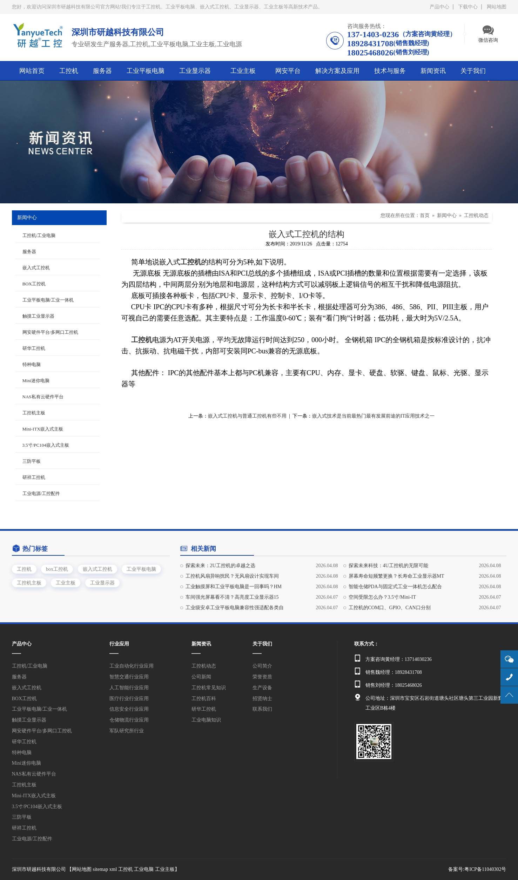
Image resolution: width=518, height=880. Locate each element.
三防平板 (31, 461)
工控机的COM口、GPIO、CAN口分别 (390, 637)
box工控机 (57, 584)
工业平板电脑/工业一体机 (48, 300)
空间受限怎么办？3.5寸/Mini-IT (382, 627)
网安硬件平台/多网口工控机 (50, 332)
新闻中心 (447, 215)
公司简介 (262, 666)
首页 (425, 215)
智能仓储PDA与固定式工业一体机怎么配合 (395, 616)
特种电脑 (31, 364)
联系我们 (262, 709)
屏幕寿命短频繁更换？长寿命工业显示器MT (396, 606)
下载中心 (468, 6)
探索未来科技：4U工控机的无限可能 (388, 595)
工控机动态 (476, 215)
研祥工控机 (33, 477)
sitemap (100, 869)
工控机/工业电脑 (39, 235)
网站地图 (496, 6)
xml (113, 869)
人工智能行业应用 (129, 687)
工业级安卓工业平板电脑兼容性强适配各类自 (235, 637)
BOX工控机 (34, 283)
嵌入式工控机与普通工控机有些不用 (247, 416)
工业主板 (65, 598)
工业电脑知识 (206, 720)
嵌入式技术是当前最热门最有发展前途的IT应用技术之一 (373, 416)
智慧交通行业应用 (129, 676)
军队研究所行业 (126, 730)
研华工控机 (33, 348)
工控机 (24, 584)
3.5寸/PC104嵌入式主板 (45, 445)
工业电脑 (144, 869)
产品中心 (439, 6)
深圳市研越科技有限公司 (39, 869)
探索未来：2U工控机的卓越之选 (220, 595)
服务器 (29, 251)
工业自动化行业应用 (131, 666)
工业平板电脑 (141, 584)
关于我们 (262, 644)
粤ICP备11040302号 (485, 869)
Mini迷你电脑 (35, 380)
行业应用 (119, 644)
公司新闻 (201, 676)
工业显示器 (102, 598)
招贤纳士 (262, 698)
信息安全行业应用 (129, 709)
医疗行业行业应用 (129, 698)
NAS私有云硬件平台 (42, 396)
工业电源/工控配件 (41, 493)
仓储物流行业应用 (129, 720)
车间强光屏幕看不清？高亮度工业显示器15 (232, 627)
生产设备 (262, 687)
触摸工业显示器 (38, 316)
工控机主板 (33, 412)
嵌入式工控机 (36, 267)
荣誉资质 (262, 676)
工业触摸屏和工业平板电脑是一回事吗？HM (234, 616)
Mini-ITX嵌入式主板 (42, 429)
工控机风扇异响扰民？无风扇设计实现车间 (232, 606)
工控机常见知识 (208, 687)
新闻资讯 (201, 644)
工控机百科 (203, 698)
